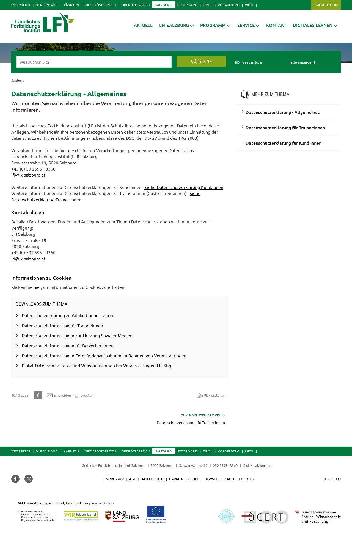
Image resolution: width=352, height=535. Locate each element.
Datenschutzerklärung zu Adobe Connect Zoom (68, 315)
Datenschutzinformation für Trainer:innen (62, 325)
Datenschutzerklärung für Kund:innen (283, 143)
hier (37, 287)
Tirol (207, 4)
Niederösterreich (100, 4)
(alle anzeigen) (302, 61)
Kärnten (71, 4)
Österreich (20, 4)
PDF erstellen (211, 395)
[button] (176, 25)
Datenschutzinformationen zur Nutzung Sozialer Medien (77, 335)
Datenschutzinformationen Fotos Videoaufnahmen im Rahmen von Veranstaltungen (104, 355)
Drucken (84, 395)
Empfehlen (59, 395)
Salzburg (163, 4)
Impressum (114, 478)
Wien (249, 4)
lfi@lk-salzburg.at (28, 174)
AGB (132, 478)
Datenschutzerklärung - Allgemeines (283, 112)
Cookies (246, 478)
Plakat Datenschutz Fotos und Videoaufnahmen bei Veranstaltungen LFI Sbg (96, 365)
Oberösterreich (136, 4)
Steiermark (187, 4)
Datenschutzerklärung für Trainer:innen (285, 127)
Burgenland (47, 4)
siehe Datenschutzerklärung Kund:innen (183, 187)
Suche (201, 61)
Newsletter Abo (219, 478)
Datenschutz (152, 478)
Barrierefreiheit (184, 478)
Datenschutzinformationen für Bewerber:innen (68, 345)
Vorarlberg (228, 4)
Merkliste (327, 4)
